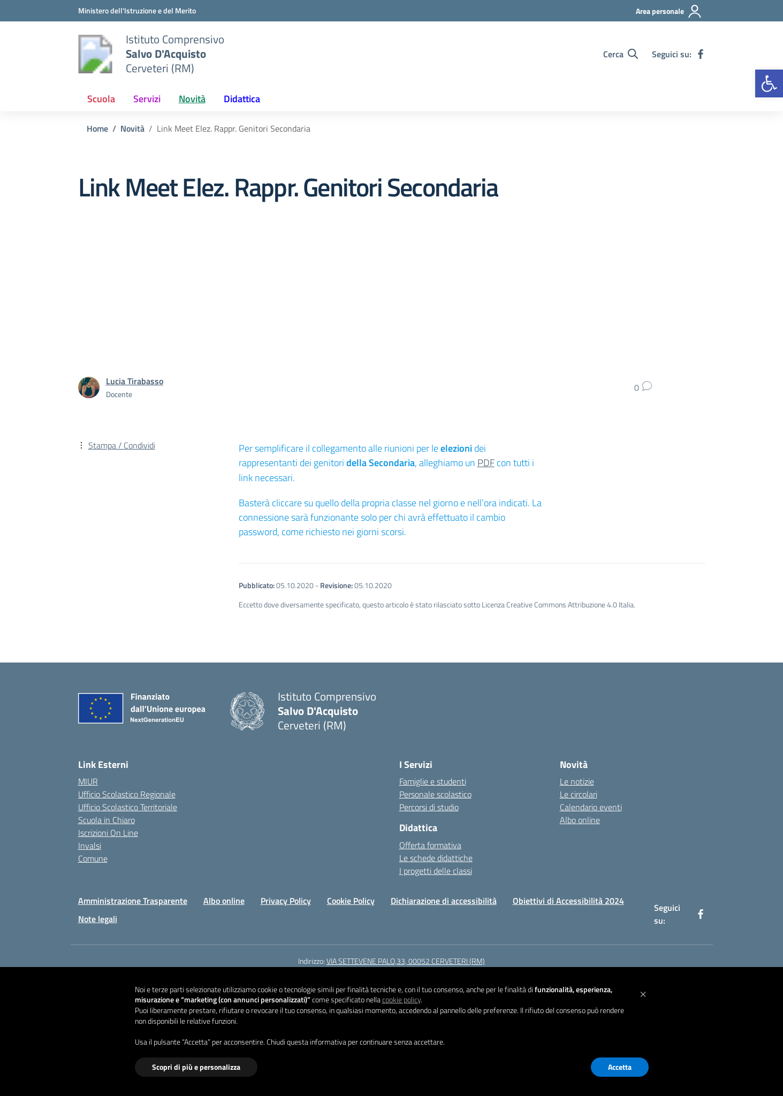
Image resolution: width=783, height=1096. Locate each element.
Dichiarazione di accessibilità (444, 900)
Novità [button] (192, 99)
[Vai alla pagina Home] (97, 128)
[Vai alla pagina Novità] (132, 128)
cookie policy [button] (401, 999)
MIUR (88, 781)
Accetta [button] (620, 1066)
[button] (769, 83)
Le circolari (578, 794)
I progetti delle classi (435, 870)
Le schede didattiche (436, 857)
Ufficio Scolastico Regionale (127, 794)
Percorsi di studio (429, 807)
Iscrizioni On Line (108, 832)
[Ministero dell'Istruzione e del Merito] (137, 10)
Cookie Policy (351, 900)
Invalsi (89, 845)
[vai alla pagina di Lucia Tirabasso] (134, 381)
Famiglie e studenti (432, 781)
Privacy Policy (286, 900)
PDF (486, 462)
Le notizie (577, 781)
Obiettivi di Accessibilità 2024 (568, 900)
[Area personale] (669, 11)
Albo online (580, 819)
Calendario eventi (591, 807)
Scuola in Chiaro (106, 819)
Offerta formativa (430, 845)
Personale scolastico (435, 794)
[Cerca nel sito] (620, 54)
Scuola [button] (101, 99)
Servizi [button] (147, 99)
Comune (93, 858)
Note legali (97, 918)
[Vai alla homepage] (95, 54)
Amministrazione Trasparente (132, 900)
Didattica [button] (242, 99)
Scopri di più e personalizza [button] (196, 1066)
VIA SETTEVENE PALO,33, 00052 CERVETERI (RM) (405, 960)
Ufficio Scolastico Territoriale (127, 807)
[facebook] (700, 54)
